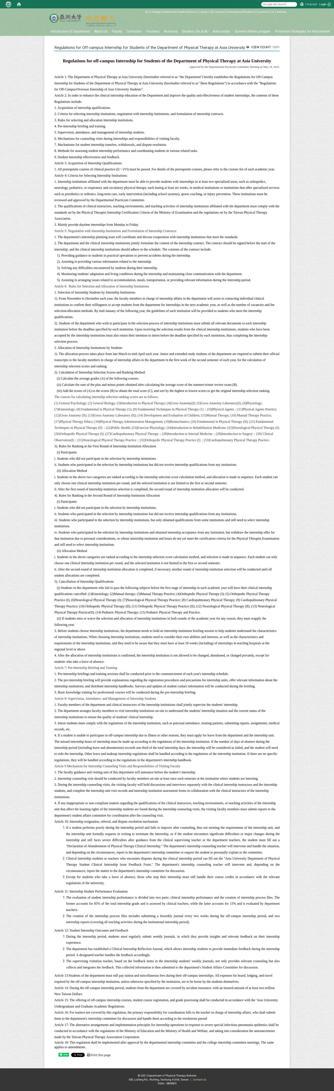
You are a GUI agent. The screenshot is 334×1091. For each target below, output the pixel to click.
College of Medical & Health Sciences (174, 11)
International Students (241, 11)
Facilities (152, 31)
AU (147, 11)
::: (143, 11)
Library (204, 11)
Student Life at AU (195, 31)
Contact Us (199, 1079)
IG (272, 11)
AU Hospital (217, 11)
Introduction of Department (70, 31)
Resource (171, 31)
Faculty (117, 31)
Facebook (263, 11)
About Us (101, 31)
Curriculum (134, 31)
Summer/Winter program (253, 31)
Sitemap (282, 11)
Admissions (221, 31)
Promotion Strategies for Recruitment (302, 31)
